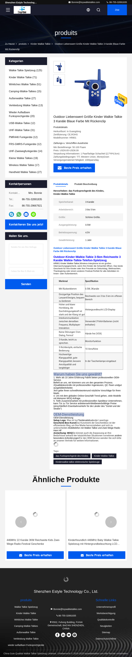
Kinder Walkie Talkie (40, 44)
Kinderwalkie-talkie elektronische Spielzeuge (78, 462)
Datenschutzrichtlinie (106, 638)
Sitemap (106, 632)
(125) (25, 70)
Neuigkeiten (106, 626)
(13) (26, 105)
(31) (22, 130)
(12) (22, 123)
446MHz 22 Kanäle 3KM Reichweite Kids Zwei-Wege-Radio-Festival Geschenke (33, 542)
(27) (22, 98)
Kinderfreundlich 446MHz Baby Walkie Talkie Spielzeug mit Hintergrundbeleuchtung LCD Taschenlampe (93, 542)
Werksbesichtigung (106, 613)
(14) (25, 151)
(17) (24, 165)
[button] (21, 522)
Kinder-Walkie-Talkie (104, 456)
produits (23, 44)
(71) (23, 77)
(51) (25, 84)
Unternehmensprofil (106, 607)
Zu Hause (10, 44)
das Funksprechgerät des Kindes (72, 456)
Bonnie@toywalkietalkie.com (84, 2)
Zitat (117, 10)
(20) (22, 114)
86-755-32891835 (116, 2)
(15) (25, 91)
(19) (23, 158)
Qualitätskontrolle (106, 619)
